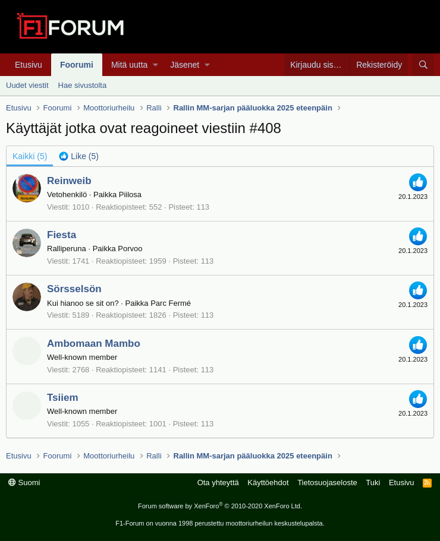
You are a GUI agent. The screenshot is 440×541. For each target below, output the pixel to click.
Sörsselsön (74, 289)
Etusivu (28, 64)
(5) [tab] (29, 156)
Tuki (373, 482)
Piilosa (130, 194)
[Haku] (423, 64)
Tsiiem (62, 397)
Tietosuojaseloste (327, 482)
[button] (155, 64)
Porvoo (130, 248)
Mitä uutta (129, 64)
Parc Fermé (170, 303)
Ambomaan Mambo (93, 343)
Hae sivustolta (82, 85)
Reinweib (69, 180)
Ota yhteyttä (218, 482)
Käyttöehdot (267, 482)
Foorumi (76, 64)
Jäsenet (184, 64)
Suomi (24, 482)
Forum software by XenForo (220, 506)
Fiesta (61, 235)
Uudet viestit (27, 85)
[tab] (79, 156)
